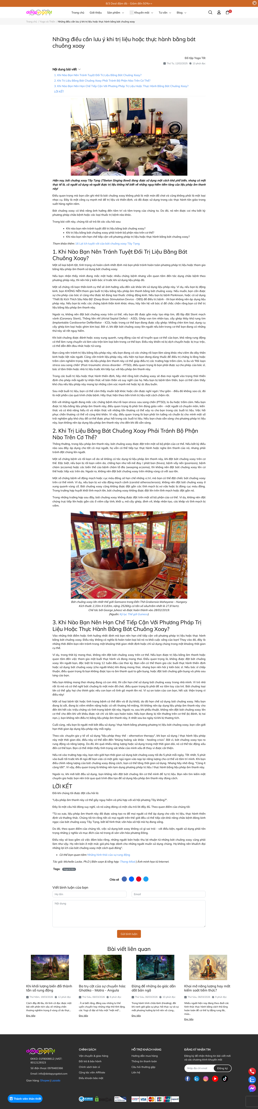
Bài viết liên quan (129, 948)
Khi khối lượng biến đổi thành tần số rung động (49, 988)
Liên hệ (135, 1072)
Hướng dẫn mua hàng (144, 1055)
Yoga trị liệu (69, 869)
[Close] (254, 3)
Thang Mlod (127, 861)
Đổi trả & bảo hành (90, 1061)
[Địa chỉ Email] (208, 1068)
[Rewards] (26, 1102)
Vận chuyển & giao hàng (93, 1055)
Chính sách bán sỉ (89, 1067)
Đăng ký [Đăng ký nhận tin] (222, 1068)
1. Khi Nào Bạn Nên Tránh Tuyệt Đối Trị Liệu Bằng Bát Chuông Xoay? (97, 75)
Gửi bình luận (129, 934)
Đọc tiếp (30, 1015)
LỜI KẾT (59, 91)
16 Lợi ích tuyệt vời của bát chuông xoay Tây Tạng (107, 243)
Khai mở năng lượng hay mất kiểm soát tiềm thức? (207, 988)
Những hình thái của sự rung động (108, 854)
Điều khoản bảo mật (91, 1078)
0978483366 (55, 1068)
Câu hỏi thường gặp (143, 1067)
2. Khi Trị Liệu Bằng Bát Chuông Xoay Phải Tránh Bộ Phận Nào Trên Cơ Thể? (102, 80)
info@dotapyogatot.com (52, 1073)
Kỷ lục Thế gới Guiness (133, 614)
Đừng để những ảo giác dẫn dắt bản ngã (154, 988)
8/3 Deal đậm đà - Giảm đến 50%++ (129, 3)
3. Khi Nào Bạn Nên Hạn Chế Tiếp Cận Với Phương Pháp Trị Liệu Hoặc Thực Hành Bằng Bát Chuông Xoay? (121, 86)
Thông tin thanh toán (144, 1061)
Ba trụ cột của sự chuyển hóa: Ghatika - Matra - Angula (102, 988)
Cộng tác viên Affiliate (92, 1072)
